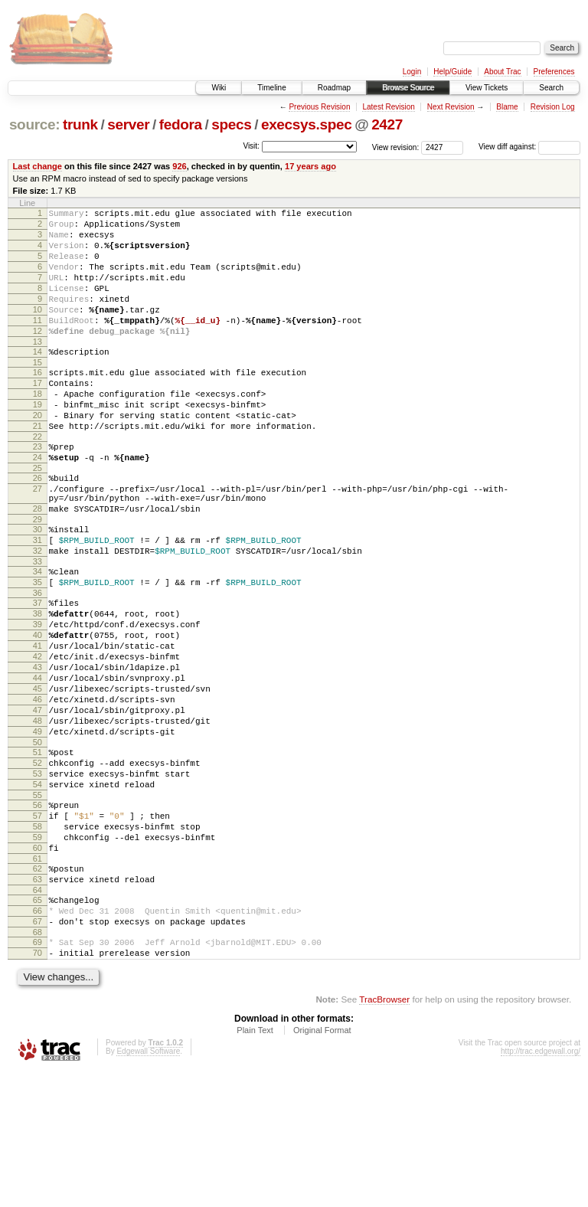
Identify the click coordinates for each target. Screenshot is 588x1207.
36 (37, 661)
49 (37, 827)
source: (34, 124)
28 (37, 563)
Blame (507, 107)
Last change (37, 166)
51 (37, 850)
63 (37, 1001)
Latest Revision (388, 107)
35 (37, 648)
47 (37, 801)
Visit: (251, 146)
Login (412, 71)
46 (37, 788)
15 (37, 392)
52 (37, 863)
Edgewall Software (148, 1186)
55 (37, 903)
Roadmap (334, 87)
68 (37, 1063)
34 (37, 635)
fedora (180, 124)
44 (37, 762)
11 (37, 343)
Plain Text (255, 1165)
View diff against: (529, 146)
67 (37, 1050)
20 (37, 454)
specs (231, 124)
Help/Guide (452, 71)
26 (37, 526)
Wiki (218, 87)
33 (37, 625)
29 (37, 576)
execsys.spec (306, 124)
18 (37, 428)
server (128, 124)
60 (37, 965)
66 (37, 1037)
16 (37, 402)
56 (37, 913)
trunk (80, 124)
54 (37, 890)
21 (37, 467)
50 (37, 841)
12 (37, 356)
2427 (387, 124)
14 (37, 379)
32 (37, 612)
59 (37, 952)
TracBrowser (384, 1135)
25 (37, 516)
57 (37, 926)
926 (179, 166)
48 (37, 814)
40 (37, 710)
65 (37, 1024)
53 (37, 877)
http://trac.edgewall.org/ (540, 1186)
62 (37, 988)
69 (37, 1073)
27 (37, 539)
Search (551, 87)
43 (37, 749)
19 (37, 441)
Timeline (271, 87)
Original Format (322, 1165)
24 (37, 503)
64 (37, 1014)
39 (37, 697)
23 (37, 490)
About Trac (502, 71)
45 (37, 775)
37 (37, 671)
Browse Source (408, 87)
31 (37, 599)
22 (37, 480)
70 (37, 1086)
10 (37, 330)
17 (37, 415)
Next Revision (451, 107)
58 (37, 939)
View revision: (396, 146)
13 (37, 369)
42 (37, 736)
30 (37, 586)
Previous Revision (319, 107)
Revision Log (553, 107)
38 (37, 684)
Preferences (554, 71)
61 (37, 978)
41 (37, 723)
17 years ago (310, 166)
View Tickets (487, 87)
